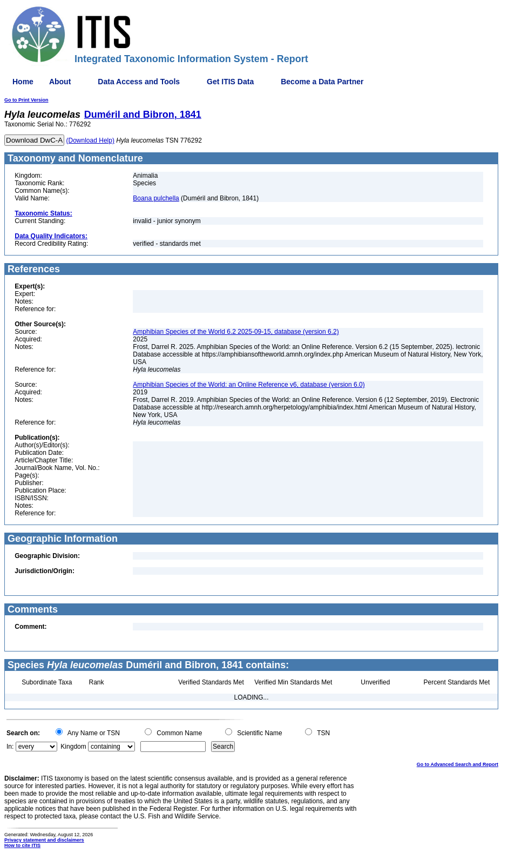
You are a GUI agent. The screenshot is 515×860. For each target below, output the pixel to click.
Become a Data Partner (322, 81)
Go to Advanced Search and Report (457, 764)
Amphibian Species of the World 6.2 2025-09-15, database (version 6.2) (235, 331)
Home (22, 81)
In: (9, 746)
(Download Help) (90, 140)
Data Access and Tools (139, 81)
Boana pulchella (156, 198)
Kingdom (73, 746)
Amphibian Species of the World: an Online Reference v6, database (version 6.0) (248, 384)
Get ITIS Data (230, 81)
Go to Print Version (26, 100)
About (60, 81)
